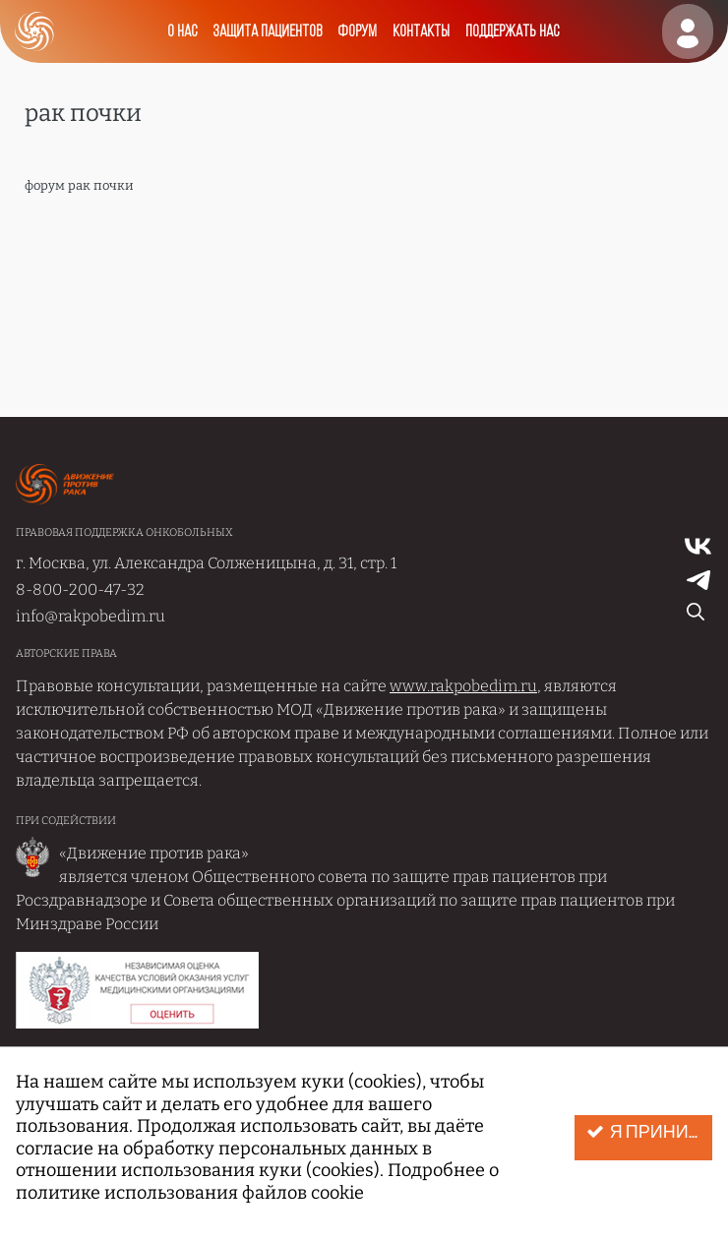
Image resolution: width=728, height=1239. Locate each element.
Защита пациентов (267, 32)
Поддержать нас (512, 32)
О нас (182, 32)
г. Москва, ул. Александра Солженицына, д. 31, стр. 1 (206, 563)
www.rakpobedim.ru (463, 686)
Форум (357, 32)
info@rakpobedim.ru (90, 616)
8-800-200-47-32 (80, 589)
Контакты (421, 32)
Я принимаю (649, 1132)
